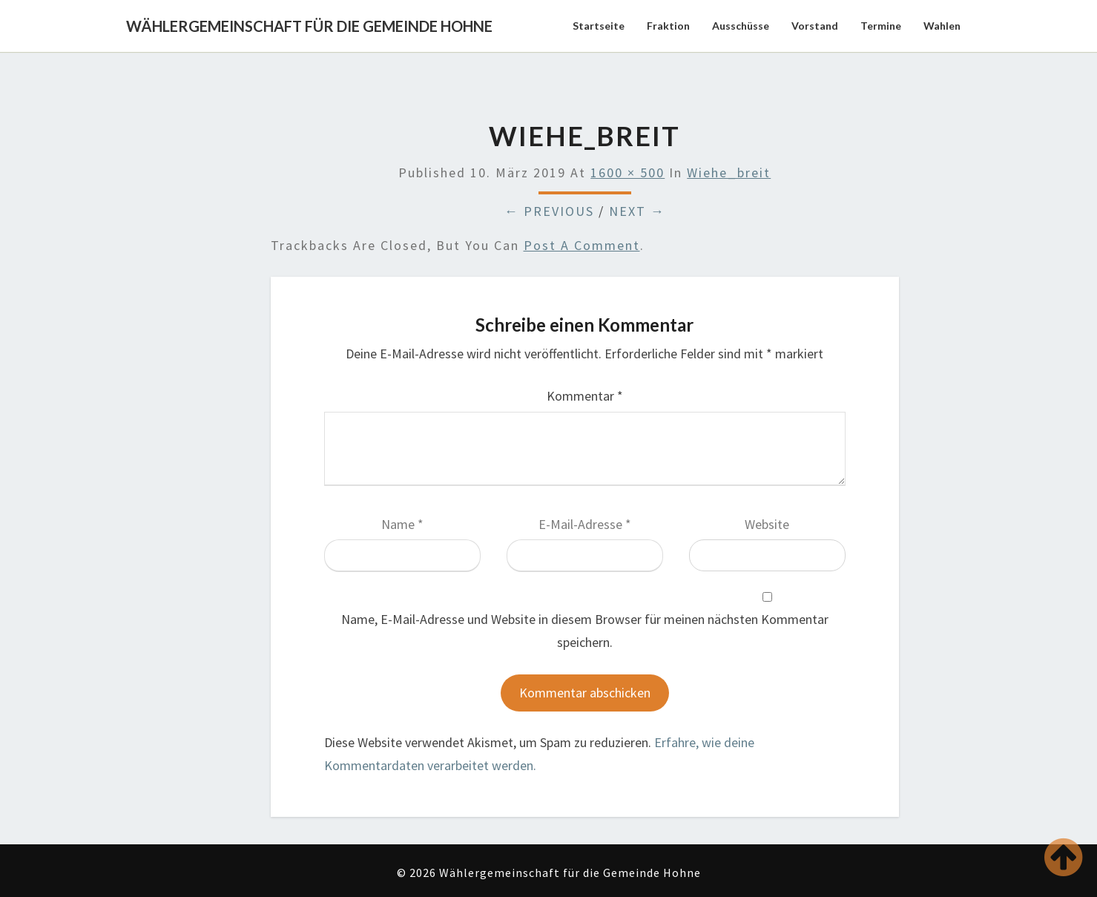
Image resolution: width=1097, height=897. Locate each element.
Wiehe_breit (729, 172)
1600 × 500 (627, 172)
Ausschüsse (740, 25)
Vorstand (814, 25)
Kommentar (585, 395)
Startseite (599, 25)
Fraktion (668, 25)
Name (402, 524)
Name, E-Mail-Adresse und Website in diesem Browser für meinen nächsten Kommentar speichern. (584, 631)
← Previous (549, 211)
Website (767, 524)
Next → (637, 211)
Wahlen (942, 25)
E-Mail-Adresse (584, 524)
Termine (880, 25)
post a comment (582, 245)
